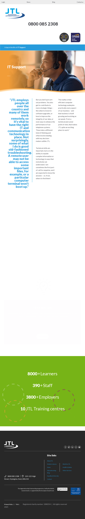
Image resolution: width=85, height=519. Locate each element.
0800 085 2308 (43, 24)
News (28, 2)
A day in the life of (11, 47)
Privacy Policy (8, 504)
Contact (49, 479)
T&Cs (17, 504)
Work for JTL (66, 464)
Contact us (80, 2)
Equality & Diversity (53, 476)
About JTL (50, 461)
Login (3, 2)
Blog (53, 2)
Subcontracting (51, 470)
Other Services (67, 470)
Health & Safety (67, 467)
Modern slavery (52, 464)
